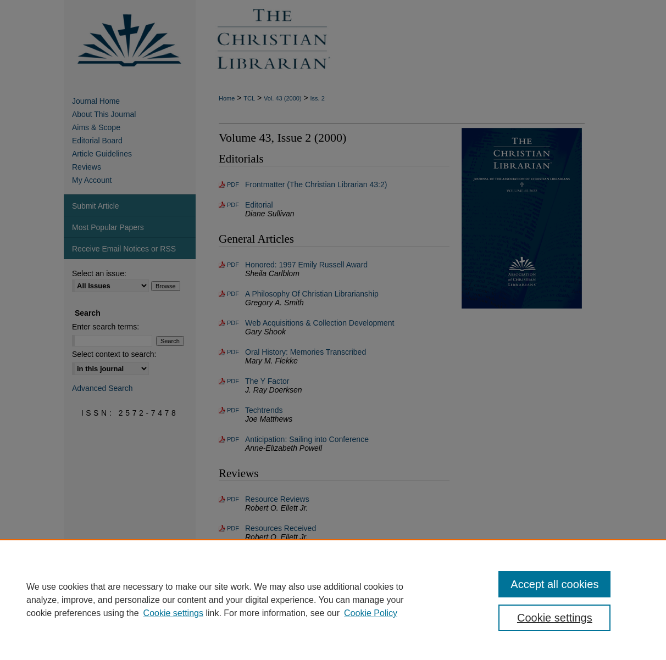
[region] (333, 599)
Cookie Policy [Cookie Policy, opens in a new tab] (370, 613)
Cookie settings (173, 613)
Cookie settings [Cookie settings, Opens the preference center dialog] (554, 618)
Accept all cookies (554, 584)
